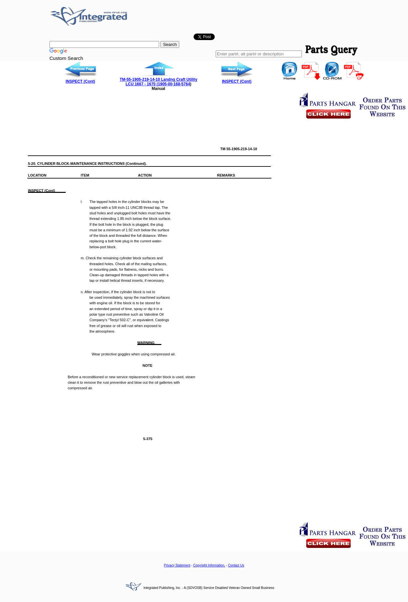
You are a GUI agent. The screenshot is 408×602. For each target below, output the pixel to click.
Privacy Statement (177, 565)
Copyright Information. (209, 565)
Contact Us (236, 565)
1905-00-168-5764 (174, 84)
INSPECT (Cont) (80, 81)
